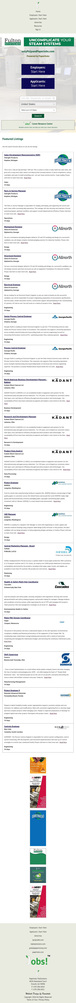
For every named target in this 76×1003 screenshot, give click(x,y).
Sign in (38, 29)
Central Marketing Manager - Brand (19, 546)
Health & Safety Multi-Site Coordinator (21, 582)
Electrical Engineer (12, 284)
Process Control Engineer (15, 348)
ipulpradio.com (38, 940)
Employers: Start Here (38, 15)
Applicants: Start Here (38, 18)
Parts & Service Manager (15, 191)
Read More (27, 178)
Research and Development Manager (20, 416)
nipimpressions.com (38, 944)
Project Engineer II (12, 690)
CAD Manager (10, 514)
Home (38, 11)
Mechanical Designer (13, 226)
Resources (38, 26)
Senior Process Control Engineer (18, 316)
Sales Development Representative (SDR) (22, 155)
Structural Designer (12, 255)
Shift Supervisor (11, 654)
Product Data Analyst (13, 451)
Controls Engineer (11, 726)
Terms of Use (32, 1000)
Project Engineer (11, 482)
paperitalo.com (38, 952)
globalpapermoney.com (38, 948)
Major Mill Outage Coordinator (17, 617)
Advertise (38, 22)
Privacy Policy (44, 1000)
